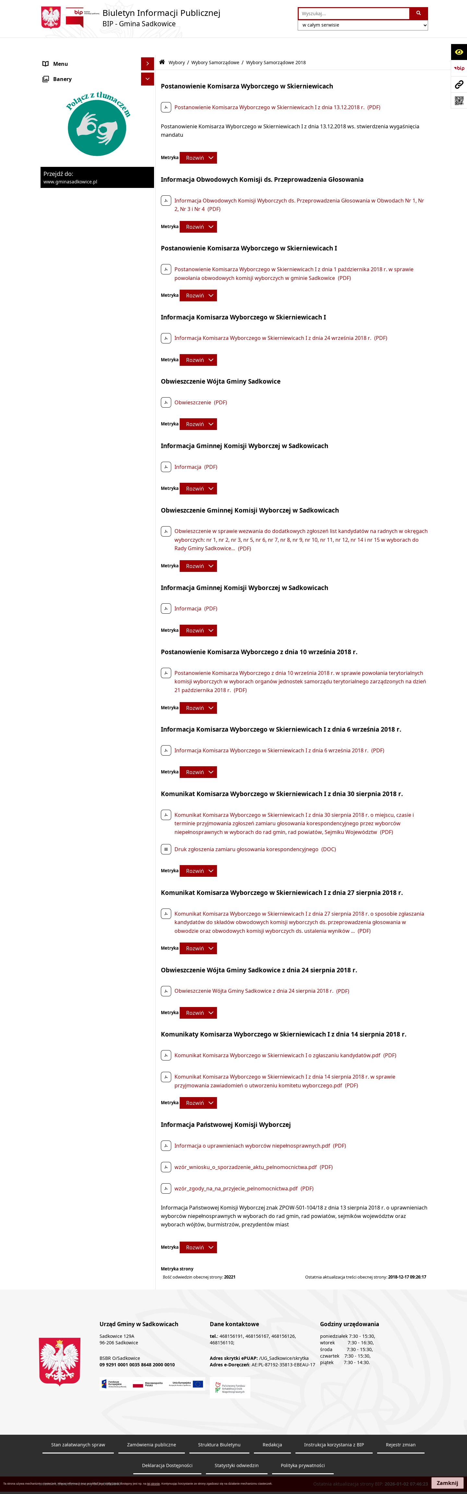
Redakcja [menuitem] (54, 648)
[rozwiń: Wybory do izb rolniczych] (149, 553)
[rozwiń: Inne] (149, 570)
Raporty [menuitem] (53, 674)
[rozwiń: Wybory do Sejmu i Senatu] (149, 374)
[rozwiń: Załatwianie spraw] (149, 264)
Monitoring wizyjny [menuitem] (66, 687)
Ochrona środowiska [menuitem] (69, 199)
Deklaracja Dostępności (167, 1448)
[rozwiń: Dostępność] (149, 661)
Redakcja (272, 1427)
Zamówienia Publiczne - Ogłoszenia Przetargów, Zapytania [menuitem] (86, 115)
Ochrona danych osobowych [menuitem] (78, 277)
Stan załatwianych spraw (78, 1427)
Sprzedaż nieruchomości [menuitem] (73, 165)
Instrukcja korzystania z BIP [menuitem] (77, 635)
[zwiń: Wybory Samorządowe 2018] (149, 425)
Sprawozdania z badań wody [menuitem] (78, 251)
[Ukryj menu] (147, 46)
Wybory (177, 44)
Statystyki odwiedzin (237, 1448)
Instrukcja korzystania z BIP (334, 1427)
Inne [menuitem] (48, 570)
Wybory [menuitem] (52, 290)
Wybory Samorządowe (215, 44)
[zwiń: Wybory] (149, 290)
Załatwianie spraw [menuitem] (65, 264)
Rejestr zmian (401, 1427)
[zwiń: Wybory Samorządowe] (149, 391)
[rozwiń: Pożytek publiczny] (149, 132)
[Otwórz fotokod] (459, 100)
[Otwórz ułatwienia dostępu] (459, 52)
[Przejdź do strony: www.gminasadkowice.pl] (459, 84)
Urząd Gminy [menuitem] (59, 85)
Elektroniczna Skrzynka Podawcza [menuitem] (84, 622)
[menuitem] (97, 307)
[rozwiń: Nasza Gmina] (149, 59)
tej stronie (153, 1483)
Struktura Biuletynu (219, 1427)
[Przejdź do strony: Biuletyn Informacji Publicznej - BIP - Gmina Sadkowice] (130, 17)
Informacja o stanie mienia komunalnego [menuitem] (76, 148)
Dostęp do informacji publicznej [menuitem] (82, 583)
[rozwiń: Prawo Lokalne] (149, 98)
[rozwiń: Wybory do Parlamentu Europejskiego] (149, 349)
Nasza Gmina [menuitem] (59, 59)
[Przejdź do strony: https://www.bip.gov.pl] (459, 68)
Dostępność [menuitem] (58, 661)
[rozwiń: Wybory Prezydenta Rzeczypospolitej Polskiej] (149, 324)
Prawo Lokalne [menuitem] (61, 98)
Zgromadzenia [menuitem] (61, 609)
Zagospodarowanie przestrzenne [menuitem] (84, 212)
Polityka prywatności (303, 1448)
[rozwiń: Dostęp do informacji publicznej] (149, 583)
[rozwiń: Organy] (149, 72)
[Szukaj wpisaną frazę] (419, 13)
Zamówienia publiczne (151, 1427)
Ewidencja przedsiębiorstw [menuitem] (76, 225)
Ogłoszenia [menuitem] (57, 238)
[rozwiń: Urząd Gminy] (149, 85)
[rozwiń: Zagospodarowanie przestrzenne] (149, 212)
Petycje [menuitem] (52, 596)
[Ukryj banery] (147, 702)
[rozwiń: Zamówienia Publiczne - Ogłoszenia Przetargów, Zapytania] (149, 111)
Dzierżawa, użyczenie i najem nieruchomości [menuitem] (78, 182)
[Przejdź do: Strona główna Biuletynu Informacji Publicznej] (162, 45)
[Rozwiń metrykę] (198, 140)
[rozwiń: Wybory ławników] (149, 307)
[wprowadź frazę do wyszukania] (354, 13)
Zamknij (447, 1483)
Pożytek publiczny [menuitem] (65, 131)
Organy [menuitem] (52, 72)
